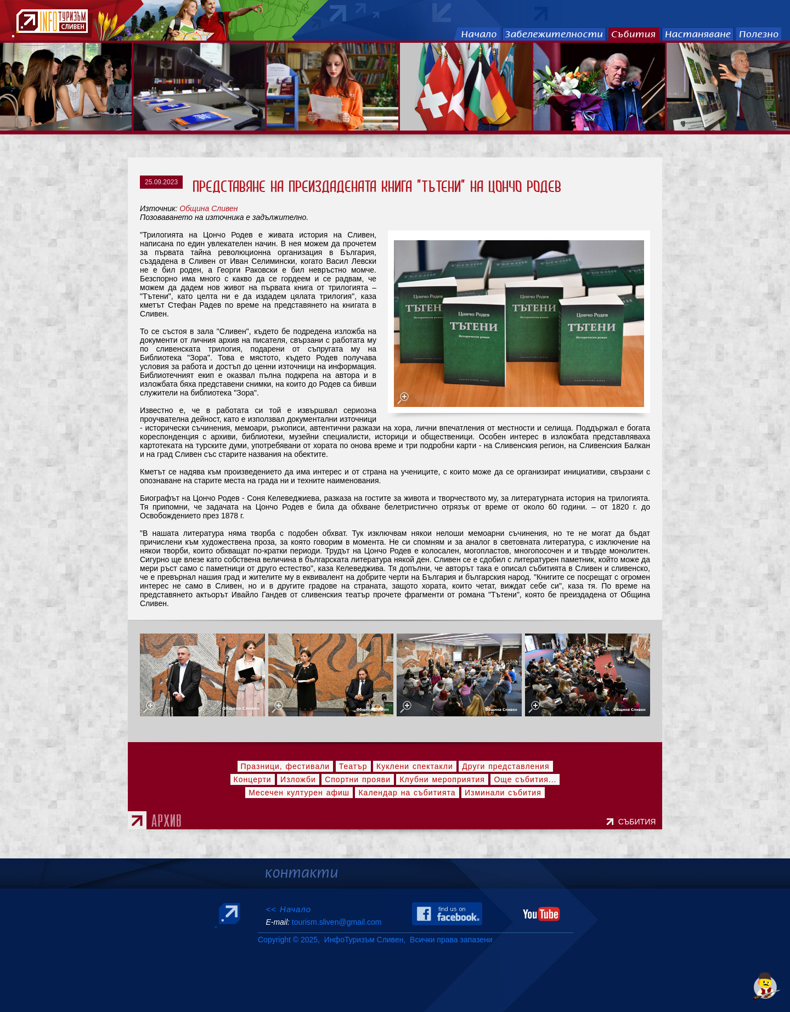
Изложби (298, 779)
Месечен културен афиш (299, 792)
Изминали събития (503, 792)
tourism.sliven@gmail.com (336, 922)
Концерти (253, 779)
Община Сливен (208, 208)
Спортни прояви (358, 779)
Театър (353, 766)
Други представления (505, 766)
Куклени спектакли (414, 766)
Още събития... (525, 779)
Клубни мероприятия (442, 779)
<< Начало (288, 909)
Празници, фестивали (285, 766)
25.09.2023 (161, 182)
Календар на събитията (406, 792)
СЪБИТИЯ (639, 821)
